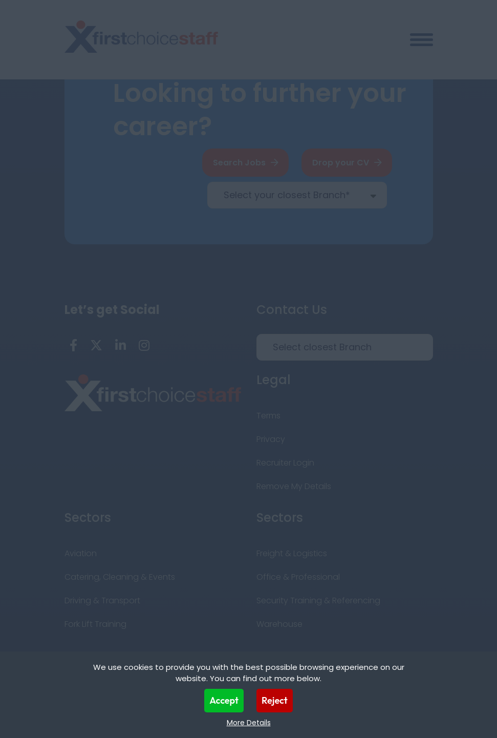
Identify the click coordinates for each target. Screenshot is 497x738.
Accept (224, 700)
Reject (275, 700)
